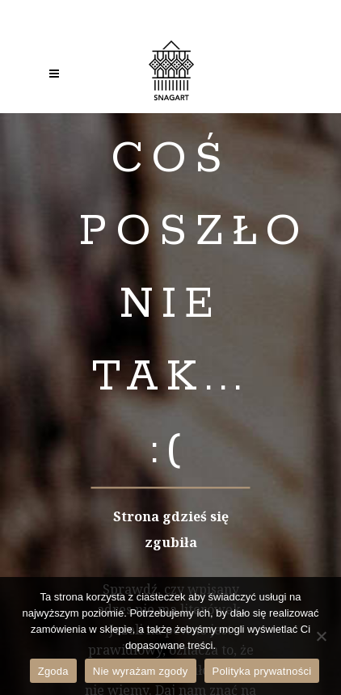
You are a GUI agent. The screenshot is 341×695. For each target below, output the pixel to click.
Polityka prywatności (262, 671)
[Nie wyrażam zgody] (321, 636)
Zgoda (53, 671)
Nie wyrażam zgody (140, 671)
